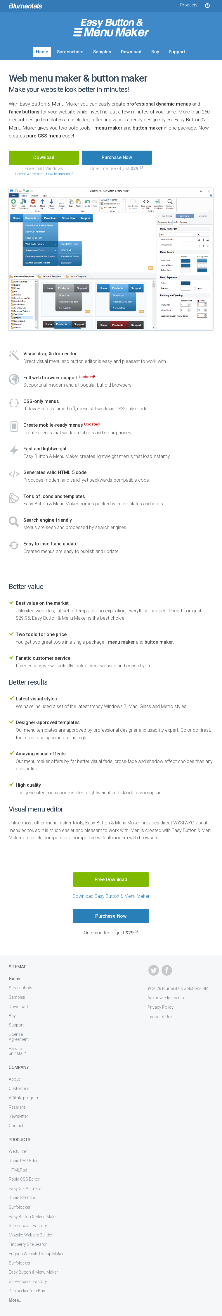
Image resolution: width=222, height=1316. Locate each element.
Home (42, 51)
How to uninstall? (59, 174)
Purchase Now (117, 157)
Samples (102, 51)
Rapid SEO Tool (23, 1198)
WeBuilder (18, 1151)
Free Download (111, 879)
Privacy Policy (161, 1007)
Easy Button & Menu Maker (33, 1216)
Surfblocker (19, 1207)
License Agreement (29, 174)
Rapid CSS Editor (24, 1179)
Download (131, 51)
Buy (155, 51)
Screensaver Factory (28, 1225)
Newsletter (18, 1116)
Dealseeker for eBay (27, 1291)
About (14, 1079)
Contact (16, 1125)
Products (188, 5)
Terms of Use (160, 1016)
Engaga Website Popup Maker (36, 1253)
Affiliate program (24, 1097)
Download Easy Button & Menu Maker (111, 896)
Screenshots (70, 51)
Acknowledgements (166, 997)
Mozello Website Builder (30, 1235)
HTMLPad (18, 1170)
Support (177, 51)
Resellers (17, 1107)
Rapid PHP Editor (24, 1160)
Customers (19, 1088)
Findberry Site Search (28, 1244)
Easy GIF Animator (26, 1188)
